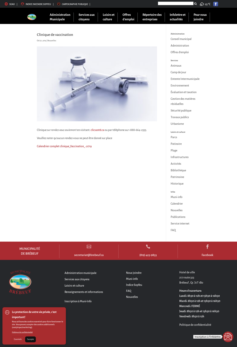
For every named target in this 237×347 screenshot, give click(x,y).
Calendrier (177, 203)
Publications (178, 216)
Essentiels (18, 339)
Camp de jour (178, 72)
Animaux (176, 65)
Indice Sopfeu (134, 284)
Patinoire (176, 143)
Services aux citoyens (87, 17)
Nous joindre (133, 272)
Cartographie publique (73, 4)
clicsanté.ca (97, 130)
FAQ (173, 230)
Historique (177, 183)
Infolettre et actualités (177, 17)
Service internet (180, 223)
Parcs (174, 137)
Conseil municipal (181, 39)
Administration (180, 45)
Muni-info (176, 197)
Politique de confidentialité (22, 332)
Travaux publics (180, 117)
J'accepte (30, 339)
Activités (176, 163)
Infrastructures (180, 157)
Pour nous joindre (200, 17)
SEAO (10, 4)
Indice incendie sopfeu (37, 4)
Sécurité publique (181, 110)
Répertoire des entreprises (152, 17)
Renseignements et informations (84, 292)
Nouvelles (51, 41)
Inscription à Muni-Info (78, 301)
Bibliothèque (178, 170)
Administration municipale (80, 273)
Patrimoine (177, 177)
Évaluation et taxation (183, 92)
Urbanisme (177, 123)
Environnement (180, 85)
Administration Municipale (60, 17)
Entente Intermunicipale (185, 78)
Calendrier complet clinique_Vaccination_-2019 (64, 146)
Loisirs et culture (108, 17)
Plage (174, 150)
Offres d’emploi (128, 17)
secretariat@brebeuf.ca (89, 255)
